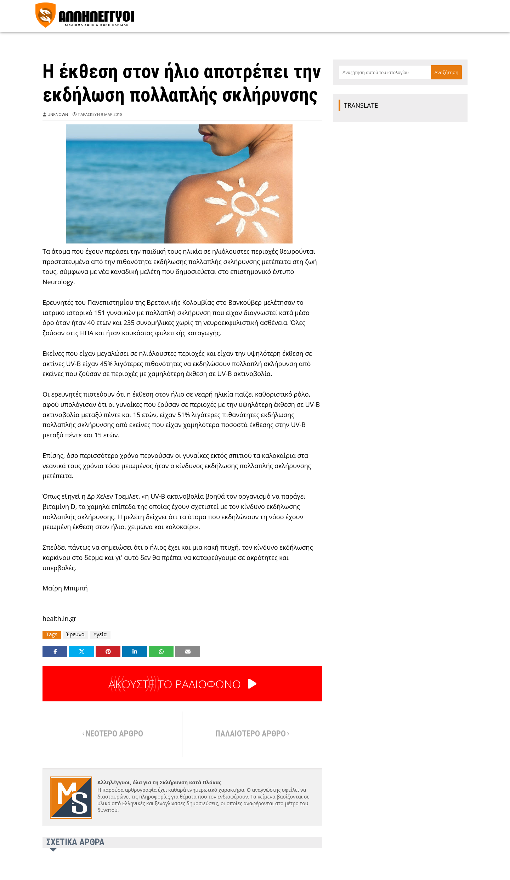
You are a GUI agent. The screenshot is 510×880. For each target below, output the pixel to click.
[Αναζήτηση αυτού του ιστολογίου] (385, 72)
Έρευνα (75, 634)
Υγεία (100, 634)
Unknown (57, 114)
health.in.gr (59, 618)
